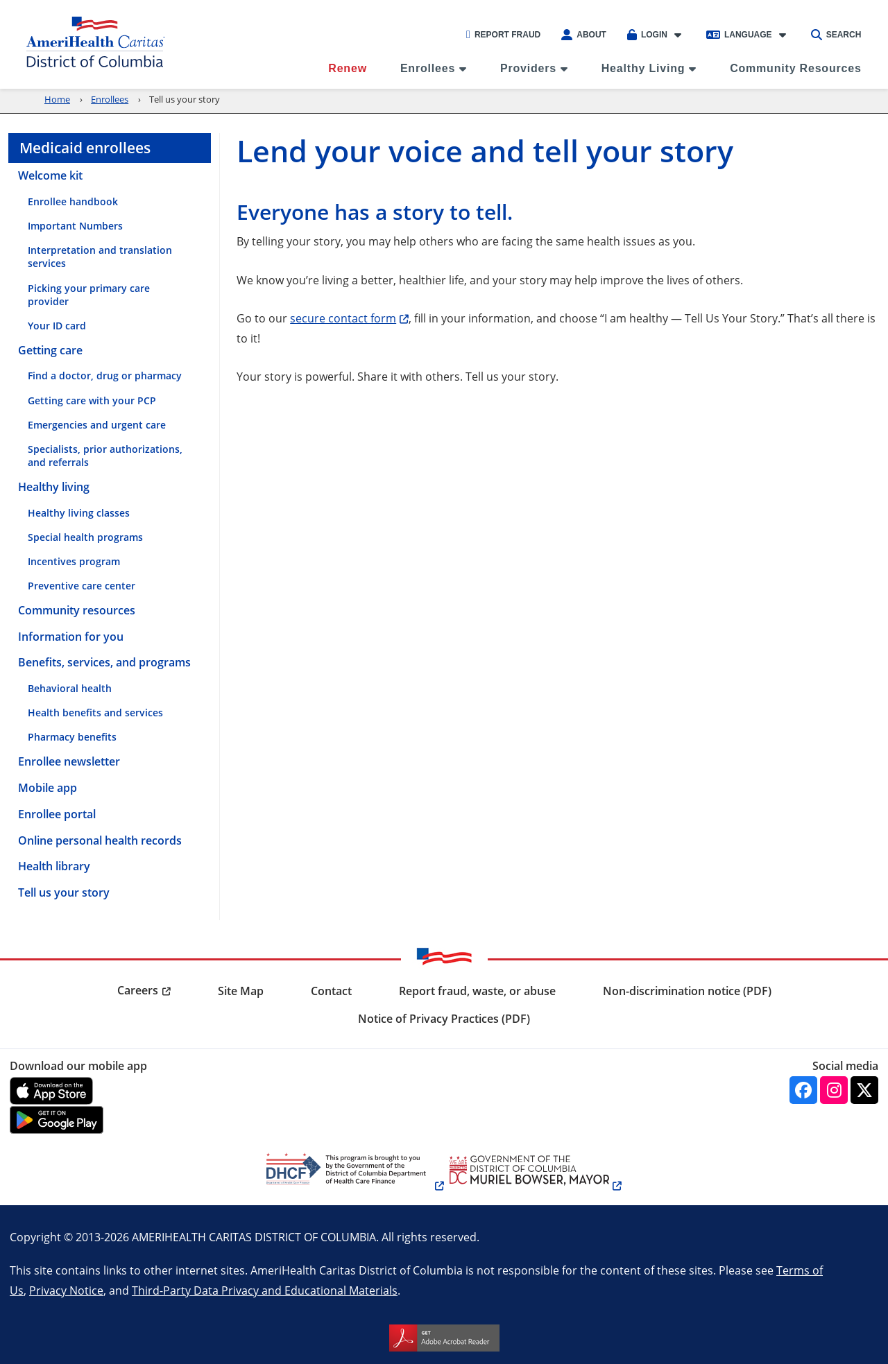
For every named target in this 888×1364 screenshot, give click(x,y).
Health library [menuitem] (54, 866)
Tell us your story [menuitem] (64, 892)
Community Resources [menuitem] (795, 68)
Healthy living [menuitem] (53, 486)
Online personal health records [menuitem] (100, 840)
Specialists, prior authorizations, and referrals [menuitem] (105, 455)
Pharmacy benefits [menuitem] (72, 736)
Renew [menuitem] (347, 68)
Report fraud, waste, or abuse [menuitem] (477, 991)
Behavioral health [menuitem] (70, 688)
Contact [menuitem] (331, 991)
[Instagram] (834, 1090)
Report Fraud (503, 34)
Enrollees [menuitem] (427, 68)
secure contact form (343, 318)
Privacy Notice (66, 1290)
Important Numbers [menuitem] (75, 225)
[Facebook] (803, 1090)
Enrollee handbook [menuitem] (73, 201)
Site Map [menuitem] (241, 991)
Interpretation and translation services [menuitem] (100, 256)
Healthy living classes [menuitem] (79, 512)
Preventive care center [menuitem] (81, 585)
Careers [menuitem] (137, 990)
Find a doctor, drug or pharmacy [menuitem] (105, 375)
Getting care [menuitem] (50, 350)
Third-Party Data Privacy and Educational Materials (265, 1290)
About (583, 34)
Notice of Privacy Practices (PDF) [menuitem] (444, 1018)
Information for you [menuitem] (70, 636)
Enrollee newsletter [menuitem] (69, 761)
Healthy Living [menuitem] (643, 68)
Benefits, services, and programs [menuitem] (104, 662)
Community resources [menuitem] (76, 610)
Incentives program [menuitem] (74, 561)
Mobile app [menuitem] (47, 787)
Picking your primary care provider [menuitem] (89, 295)
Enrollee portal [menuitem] (57, 814)
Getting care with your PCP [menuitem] (92, 400)
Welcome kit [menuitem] (50, 175)
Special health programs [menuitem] (85, 537)
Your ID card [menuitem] (57, 325)
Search (836, 34)
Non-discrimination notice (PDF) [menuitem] (687, 991)
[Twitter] (864, 1090)
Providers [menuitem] (528, 68)
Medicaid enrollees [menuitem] (85, 147)
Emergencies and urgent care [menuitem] (97, 424)
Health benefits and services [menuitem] (95, 712)
